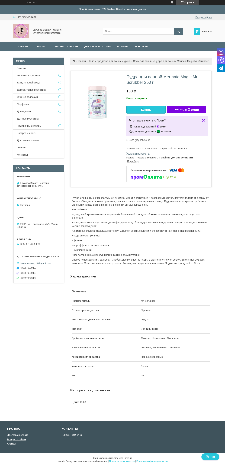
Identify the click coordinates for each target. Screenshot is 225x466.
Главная (22, 46)
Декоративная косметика (31, 89)
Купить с (187, 109)
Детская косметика (28, 118)
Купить (146, 109)
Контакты (142, 46)
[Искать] (178, 31)
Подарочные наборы (29, 125)
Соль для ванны (142, 61)
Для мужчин (24, 111)
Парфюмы (23, 104)
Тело (91, 61)
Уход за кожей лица (28, 82)
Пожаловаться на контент (122, 461)
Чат (210, 456)
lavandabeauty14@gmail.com (35, 263)
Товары (39, 46)
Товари (81, 61)
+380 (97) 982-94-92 (72, 435)
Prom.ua (128, 458)
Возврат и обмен (66, 46)
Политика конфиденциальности (152, 461)
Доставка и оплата (97, 46)
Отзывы (122, 46)
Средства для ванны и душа (113, 61)
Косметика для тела (28, 75)
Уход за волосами (27, 97)
